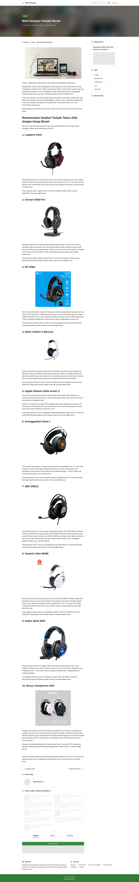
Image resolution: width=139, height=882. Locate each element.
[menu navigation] (23, 3)
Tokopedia (34, 193)
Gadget (25, 16)
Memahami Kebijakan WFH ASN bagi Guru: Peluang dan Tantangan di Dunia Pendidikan (103, 48)
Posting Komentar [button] (53, 843)
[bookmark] (116, 3)
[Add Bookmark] (54, 25)
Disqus (53, 835)
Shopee (43, 193)
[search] (109, 3)
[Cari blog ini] (99, 3)
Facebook (70, 835)
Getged (24, 83)
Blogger (35, 835)
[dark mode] (113, 3)
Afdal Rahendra (30, 3)
